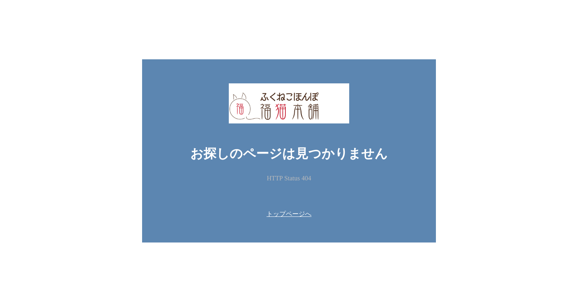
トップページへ (289, 213)
